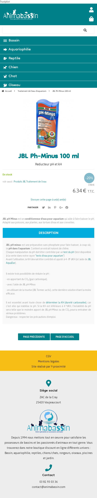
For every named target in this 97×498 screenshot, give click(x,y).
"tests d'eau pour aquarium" (49, 255)
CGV (48, 356)
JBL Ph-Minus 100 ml (48, 156)
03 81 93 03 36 (48, 481)
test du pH (68, 252)
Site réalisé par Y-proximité (49, 366)
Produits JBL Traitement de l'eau (30, 181)
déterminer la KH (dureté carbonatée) (66, 302)
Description (48, 233)
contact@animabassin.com (48, 486)
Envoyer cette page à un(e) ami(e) (48, 199)
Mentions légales (48, 361)
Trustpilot (5, 1)
